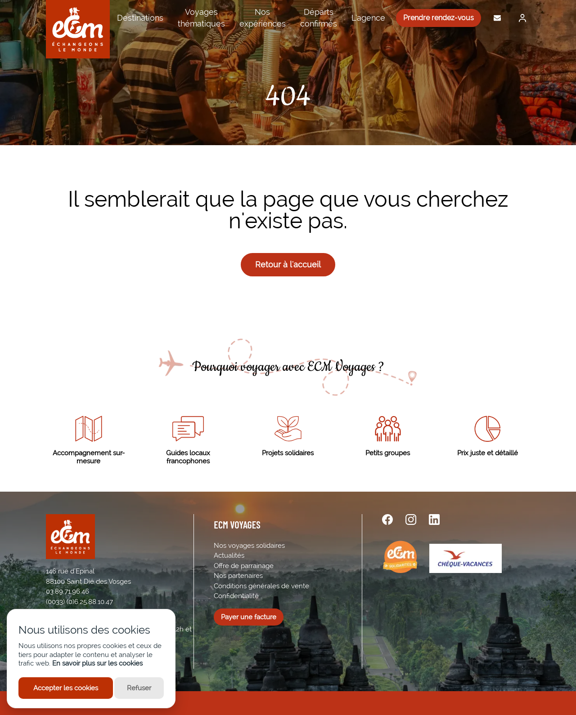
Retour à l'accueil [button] (288, 264)
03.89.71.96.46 (67, 591)
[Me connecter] (520, 18)
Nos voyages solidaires (249, 546)
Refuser (139, 688)
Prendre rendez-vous (438, 17)
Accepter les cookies (65, 688)
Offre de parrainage (244, 566)
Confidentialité (236, 596)
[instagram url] (410, 519)
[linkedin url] (434, 519)
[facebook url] (387, 519)
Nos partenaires (238, 576)
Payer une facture (248, 617)
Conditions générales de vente (261, 586)
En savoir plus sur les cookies (97, 663)
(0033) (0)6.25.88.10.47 (79, 602)
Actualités (229, 555)
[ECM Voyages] (78, 29)
